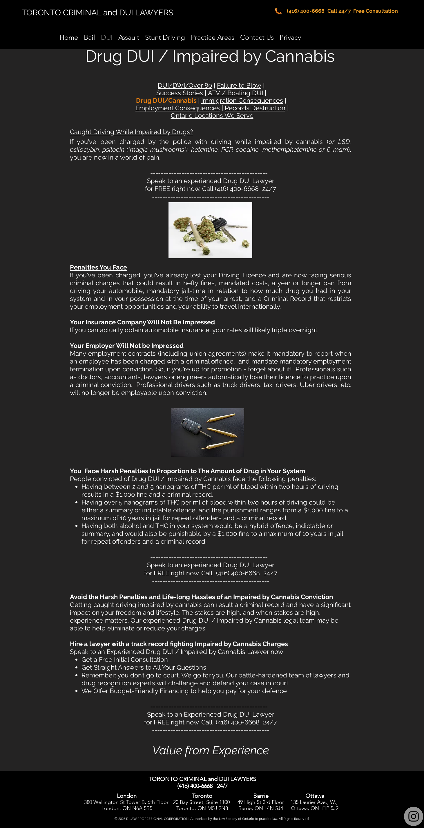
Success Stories (179, 93)
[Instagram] (413, 816)
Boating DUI (245, 93)
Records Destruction (255, 108)
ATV (215, 93)
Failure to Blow (239, 85)
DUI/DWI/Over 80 (185, 85)
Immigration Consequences (242, 100)
